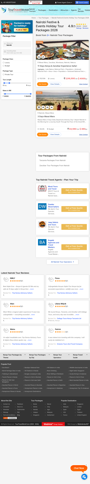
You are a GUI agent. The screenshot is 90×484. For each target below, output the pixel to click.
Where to (10, 43)
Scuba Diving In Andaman (78, 374)
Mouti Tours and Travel (53, 188)
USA (64, 413)
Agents (74, 10)
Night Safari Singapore (77, 371)
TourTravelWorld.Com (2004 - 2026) (27, 425)
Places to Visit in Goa (54, 377)
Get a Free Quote (74, 192)
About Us (20, 407)
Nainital (35, 410)
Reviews (85, 27)
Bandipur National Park (32, 368)
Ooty (48, 407)
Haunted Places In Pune (10, 389)
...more (31, 290)
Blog (18, 415)
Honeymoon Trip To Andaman (79, 389)
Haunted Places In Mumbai (33, 385)
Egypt (79, 410)
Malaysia (49, 413)
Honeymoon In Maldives (55, 389)
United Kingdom (82, 415)
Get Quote (42, 84)
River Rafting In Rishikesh (55, 374)
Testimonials (21, 410)
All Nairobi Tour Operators (62, 262)
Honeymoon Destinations (33, 392)
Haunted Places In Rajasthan (56, 385)
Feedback (20, 404)
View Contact (83, 84)
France (65, 415)
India (64, 404)
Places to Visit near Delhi (33, 381)
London (79, 407)
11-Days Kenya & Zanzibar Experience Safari (58, 66)
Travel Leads (82, 2)
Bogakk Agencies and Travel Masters (53, 244)
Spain (65, 410)
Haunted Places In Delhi (55, 381)
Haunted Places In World (10, 385)
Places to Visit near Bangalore (8, 381)
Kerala (35, 404)
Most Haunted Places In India (79, 381)
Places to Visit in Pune (77, 377)
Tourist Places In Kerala (9, 377)
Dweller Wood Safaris (53, 206)
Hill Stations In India (53, 368)
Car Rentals (81, 10)
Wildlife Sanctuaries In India (79, 368)
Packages (43, 10)
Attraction (65, 10)
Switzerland (50, 415)
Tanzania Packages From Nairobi (53, 161)
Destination (54, 10)
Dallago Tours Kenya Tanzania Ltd (69, 319)
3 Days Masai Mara (46, 116)
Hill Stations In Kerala (31, 371)
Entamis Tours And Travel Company (70, 344)
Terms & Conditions (9, 415)
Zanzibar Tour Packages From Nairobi (55, 166)
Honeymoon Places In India (33, 389)
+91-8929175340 (8, 2)
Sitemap (5, 413)
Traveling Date (11, 51)
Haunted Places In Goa (77, 385)
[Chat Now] (84, 477)
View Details (54, 84)
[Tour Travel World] (15, 10)
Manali (49, 404)
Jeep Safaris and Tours (53, 224)
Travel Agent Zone (63, 2)
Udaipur (35, 413)
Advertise (6, 410)
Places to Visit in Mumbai (33, 377)
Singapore (36, 415)
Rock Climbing (51, 371)
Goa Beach (5, 368)
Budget (7, 66)
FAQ (18, 413)
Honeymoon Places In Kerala (11, 392)
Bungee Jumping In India (33, 374)
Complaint (6, 407)
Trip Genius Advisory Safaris (22, 293)
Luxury (7, 62)
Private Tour (9, 74)
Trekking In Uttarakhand (10, 374)
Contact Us (6, 404)
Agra (48, 410)
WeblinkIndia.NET (83, 425)
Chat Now (79, 468)
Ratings (78, 27)
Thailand (79, 413)
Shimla (35, 407)
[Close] (86, 465)
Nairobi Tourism (33, 10)
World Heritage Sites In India (11, 371)
